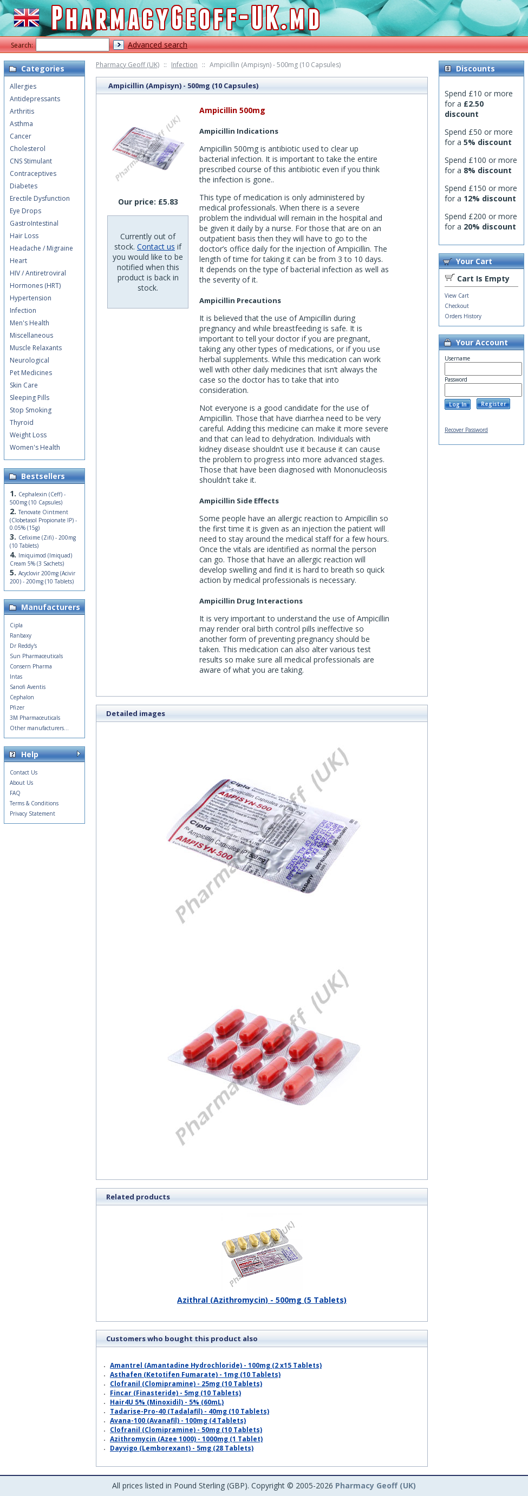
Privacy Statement (32, 813)
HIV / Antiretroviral (38, 273)
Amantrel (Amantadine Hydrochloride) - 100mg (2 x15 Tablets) (216, 1365)
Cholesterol (27, 148)
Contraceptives (33, 173)
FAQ (15, 793)
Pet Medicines (31, 372)
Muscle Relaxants (36, 347)
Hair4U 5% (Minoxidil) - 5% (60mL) (167, 1402)
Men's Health (29, 322)
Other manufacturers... (39, 728)
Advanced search (157, 45)
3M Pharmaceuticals (35, 717)
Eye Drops (25, 210)
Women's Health (35, 447)
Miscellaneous (31, 335)
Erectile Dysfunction (40, 198)
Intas (16, 676)
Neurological (29, 360)
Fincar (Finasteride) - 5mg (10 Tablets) (175, 1392)
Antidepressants (35, 98)
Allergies (23, 86)
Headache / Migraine (41, 248)
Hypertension (30, 298)
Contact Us (23, 772)
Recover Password (466, 430)
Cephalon (22, 697)
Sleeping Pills (29, 397)
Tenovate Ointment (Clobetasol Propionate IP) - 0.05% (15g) (43, 520)
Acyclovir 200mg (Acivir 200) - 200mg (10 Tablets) (42, 577)
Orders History (463, 316)
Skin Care (24, 385)
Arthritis (22, 111)
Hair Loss (24, 235)
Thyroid (22, 422)
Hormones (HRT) (35, 285)
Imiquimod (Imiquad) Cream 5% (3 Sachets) (41, 559)
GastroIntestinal (34, 223)
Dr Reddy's (23, 645)
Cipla (16, 625)
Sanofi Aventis (27, 687)
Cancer (20, 136)
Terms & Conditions (34, 803)
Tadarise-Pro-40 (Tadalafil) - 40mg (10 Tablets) (189, 1411)
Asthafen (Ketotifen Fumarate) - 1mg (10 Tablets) (195, 1374)
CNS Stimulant (31, 161)
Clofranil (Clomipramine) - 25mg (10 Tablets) (186, 1383)
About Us (21, 782)
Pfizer (17, 707)
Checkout (457, 306)
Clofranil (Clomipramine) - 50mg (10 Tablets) (186, 1429)
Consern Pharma (31, 666)
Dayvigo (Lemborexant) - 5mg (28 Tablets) (181, 1448)
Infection (184, 64)
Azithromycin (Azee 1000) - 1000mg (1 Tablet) (186, 1438)
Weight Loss (28, 434)
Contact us (156, 246)
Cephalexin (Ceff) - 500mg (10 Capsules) (38, 498)
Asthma (21, 123)
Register (493, 404)
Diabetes (23, 186)
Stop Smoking (30, 410)
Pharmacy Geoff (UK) (127, 64)
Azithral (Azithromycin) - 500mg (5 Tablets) (262, 1296)
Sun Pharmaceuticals (36, 656)
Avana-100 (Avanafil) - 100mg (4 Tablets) (178, 1420)
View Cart (457, 295)
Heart (18, 260)
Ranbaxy (20, 635)
